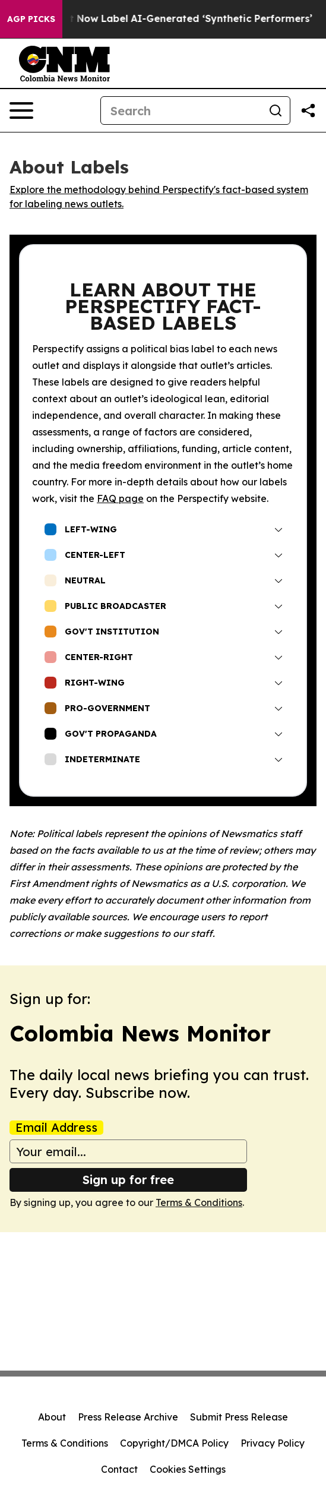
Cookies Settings (188, 1469)
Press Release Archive (128, 1417)
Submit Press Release (239, 1417)
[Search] (181, 110)
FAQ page (120, 498)
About (52, 1417)
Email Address (56, 1127)
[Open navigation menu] (21, 110)
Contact (119, 1469)
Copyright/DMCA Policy (174, 1443)
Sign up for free (128, 1179)
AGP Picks (31, 19)
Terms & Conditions (199, 1202)
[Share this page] (308, 110)
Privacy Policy (272, 1443)
